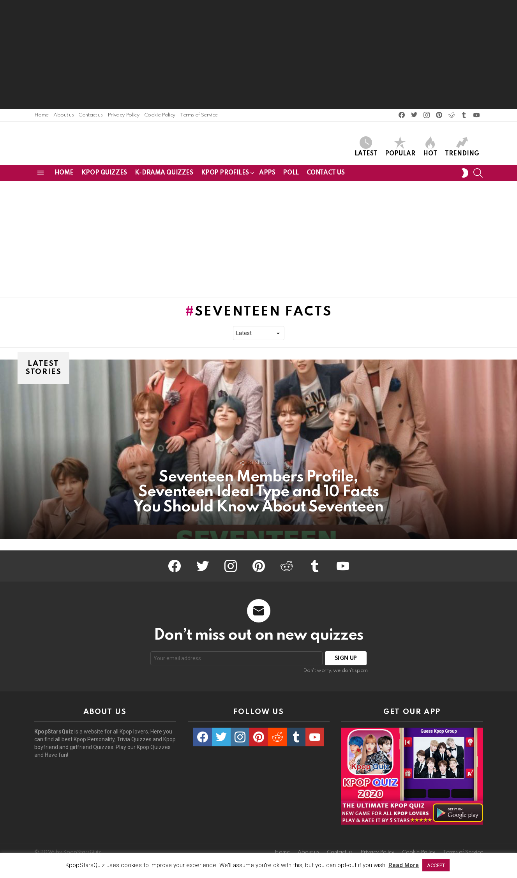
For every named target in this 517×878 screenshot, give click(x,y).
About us (63, 115)
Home (41, 115)
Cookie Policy (159, 115)
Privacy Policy (123, 115)
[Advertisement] (258, 54)
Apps (267, 176)
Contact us (90, 115)
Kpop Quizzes (104, 176)
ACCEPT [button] (436, 865)
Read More (403, 865)
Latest (366, 148)
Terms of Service (199, 115)
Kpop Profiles (225, 177)
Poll (290, 176)
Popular (400, 148)
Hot (430, 148)
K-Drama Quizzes (164, 176)
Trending (462, 148)
